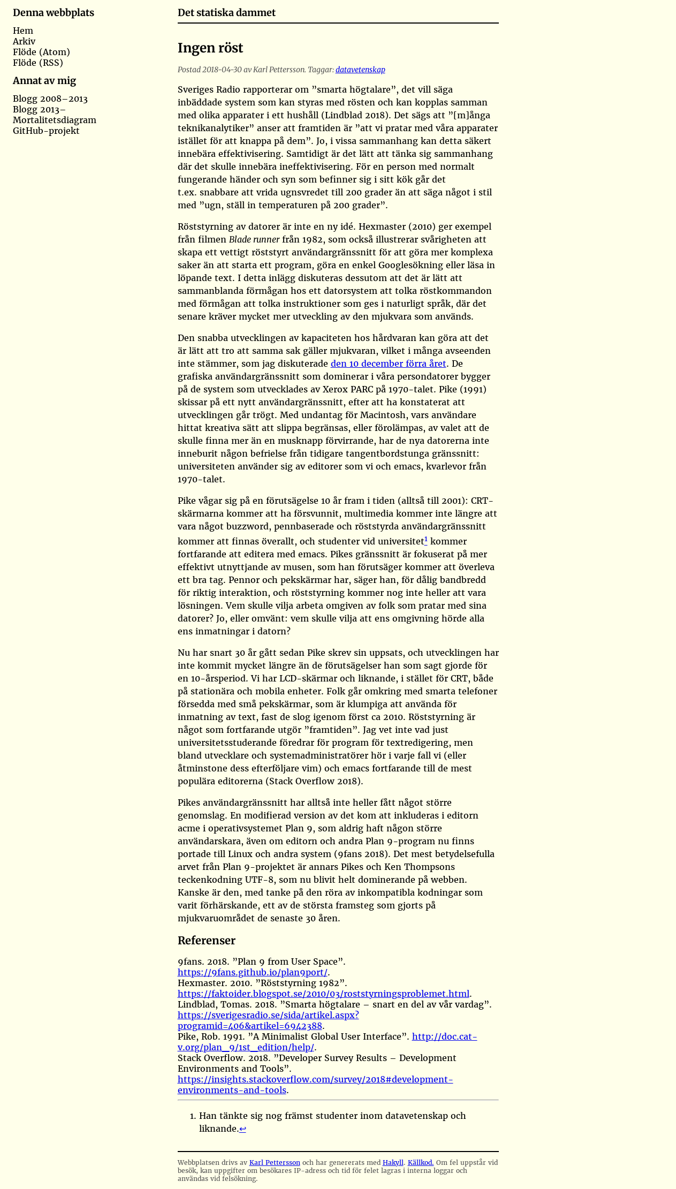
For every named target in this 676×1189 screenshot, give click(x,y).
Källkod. (421, 1162)
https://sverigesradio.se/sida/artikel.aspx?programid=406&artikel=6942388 (268, 1020)
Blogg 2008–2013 (50, 98)
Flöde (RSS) (38, 62)
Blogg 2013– (39, 109)
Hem (23, 30)
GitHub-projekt (46, 130)
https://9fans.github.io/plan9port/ (253, 972)
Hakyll (393, 1162)
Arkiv (24, 41)
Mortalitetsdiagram (54, 120)
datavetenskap (360, 69)
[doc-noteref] (426, 541)
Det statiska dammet (227, 12)
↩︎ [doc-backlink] (242, 1128)
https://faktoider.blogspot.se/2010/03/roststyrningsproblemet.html (323, 993)
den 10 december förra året (388, 363)
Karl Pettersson (274, 1162)
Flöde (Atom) (41, 52)
